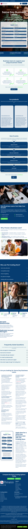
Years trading (3, 33)
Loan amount (3, 36)
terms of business (20, 43)
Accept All (25, 526)
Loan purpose (3, 39)
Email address (9, 439)
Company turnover (16, 33)
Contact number (4, 439)
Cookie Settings (20, 526)
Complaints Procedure (14, 519)
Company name (9, 436)
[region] (14, 526)
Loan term (15, 36)
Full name (3, 436)
